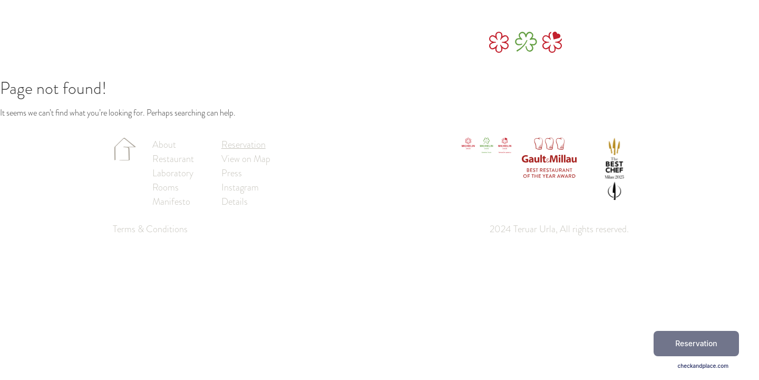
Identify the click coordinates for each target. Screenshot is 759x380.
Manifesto (384, 42)
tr (655, 42)
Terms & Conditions (150, 229)
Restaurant (293, 42)
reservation (604, 42)
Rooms (339, 42)
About (196, 42)
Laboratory (239, 42)
